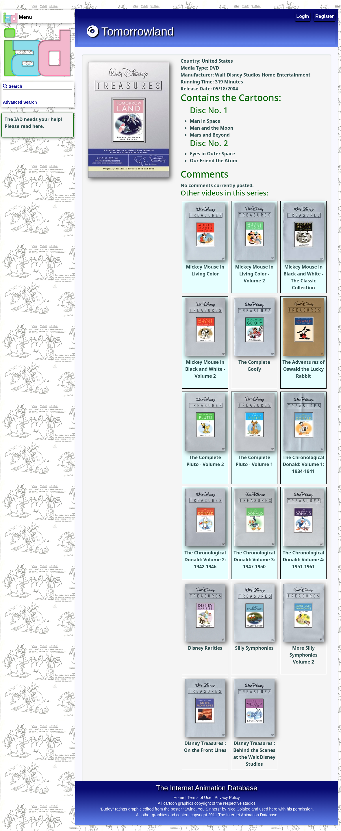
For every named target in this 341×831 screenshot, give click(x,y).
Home (178, 797)
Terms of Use (199, 797)
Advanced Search (20, 102)
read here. (32, 126)
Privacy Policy (227, 797)
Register (324, 16)
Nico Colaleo (238, 809)
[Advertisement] (36, 175)
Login (302, 16)
